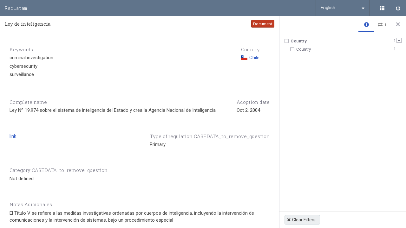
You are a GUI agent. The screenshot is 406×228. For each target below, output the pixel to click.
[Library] (382, 8)
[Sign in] (398, 8)
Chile (250, 57)
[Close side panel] (398, 24)
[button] (366, 24)
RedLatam (16, 8)
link (13, 136)
